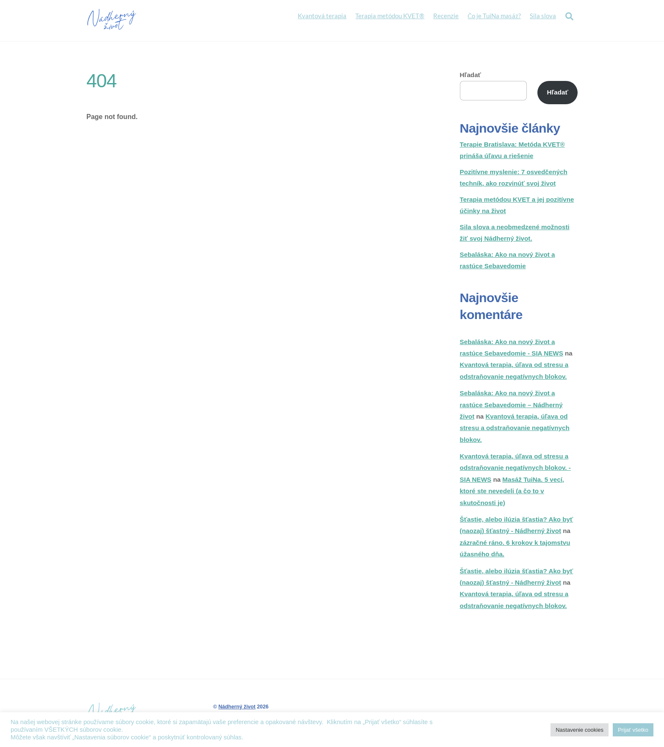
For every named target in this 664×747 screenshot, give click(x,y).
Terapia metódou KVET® (389, 15)
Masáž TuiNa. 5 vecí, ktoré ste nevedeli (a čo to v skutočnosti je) (512, 491)
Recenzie (446, 15)
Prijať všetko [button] (633, 730)
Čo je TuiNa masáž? (494, 15)
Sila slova (543, 15)
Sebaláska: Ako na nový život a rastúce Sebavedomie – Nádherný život (511, 404)
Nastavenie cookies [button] (579, 730)
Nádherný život (237, 707)
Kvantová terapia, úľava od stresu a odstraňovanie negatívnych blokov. (515, 428)
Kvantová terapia (322, 15)
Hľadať (470, 74)
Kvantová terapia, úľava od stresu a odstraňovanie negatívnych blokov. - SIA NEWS (515, 468)
